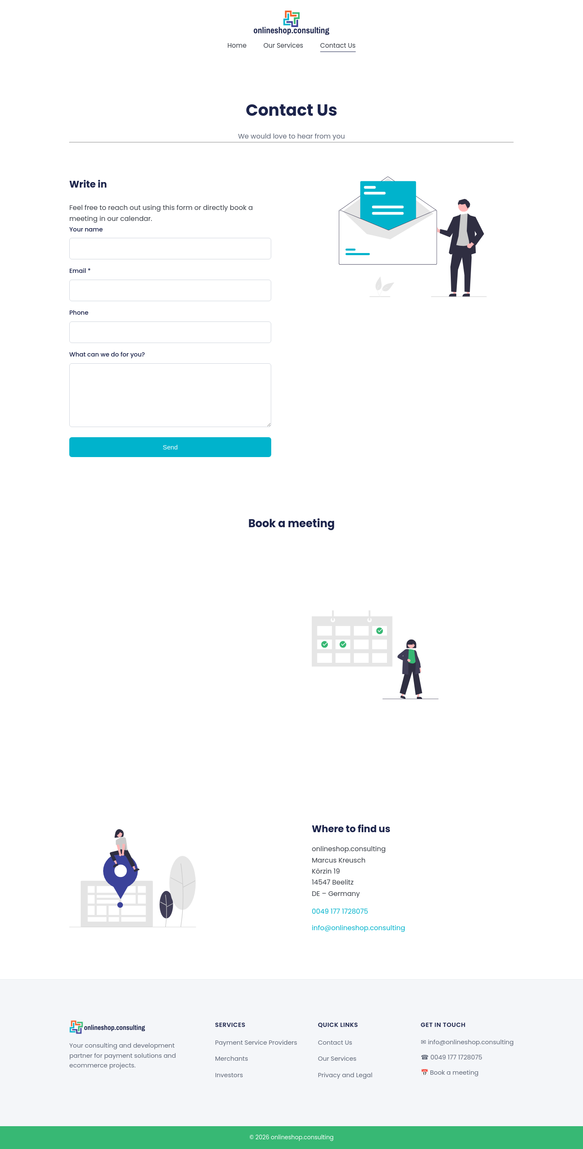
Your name (86, 229)
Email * (80, 271)
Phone (78, 312)
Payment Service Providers (256, 1042)
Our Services (283, 45)
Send (170, 447)
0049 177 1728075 (340, 911)
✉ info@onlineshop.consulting (467, 1042)
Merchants (231, 1058)
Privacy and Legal (345, 1075)
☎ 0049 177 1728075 (451, 1057)
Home (236, 45)
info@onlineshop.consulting (358, 928)
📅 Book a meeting (450, 1072)
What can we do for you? (107, 354)
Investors (229, 1075)
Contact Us (338, 45)
